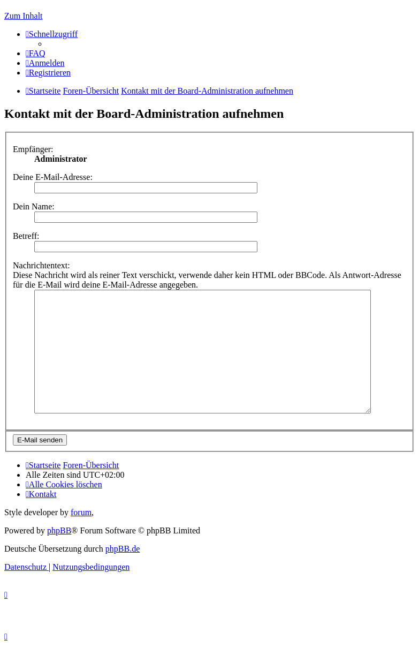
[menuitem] (35, 53)
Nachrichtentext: (41, 265)
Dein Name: (34, 206)
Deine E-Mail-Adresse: (53, 177)
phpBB (59, 554)
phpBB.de (122, 572)
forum (81, 536)
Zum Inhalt (23, 15)
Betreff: (26, 235)
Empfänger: (33, 149)
